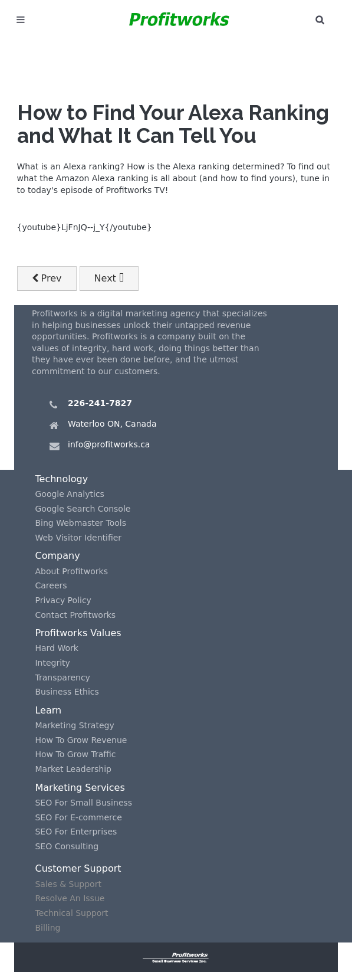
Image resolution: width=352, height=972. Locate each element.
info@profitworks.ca (109, 444)
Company (57, 555)
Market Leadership (73, 769)
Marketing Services (79, 787)
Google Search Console (82, 508)
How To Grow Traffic (75, 754)
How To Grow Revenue (81, 740)
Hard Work (56, 648)
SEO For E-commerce (78, 817)
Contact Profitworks (75, 615)
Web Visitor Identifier (78, 537)
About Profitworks (71, 571)
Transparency (62, 677)
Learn (48, 710)
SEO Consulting (66, 846)
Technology (61, 479)
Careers (51, 585)
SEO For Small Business (83, 802)
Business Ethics (66, 691)
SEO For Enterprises (76, 831)
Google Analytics (69, 494)
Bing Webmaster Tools (80, 523)
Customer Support (78, 868)
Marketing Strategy (74, 725)
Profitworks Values (78, 633)
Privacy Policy (63, 600)
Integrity (52, 662)
